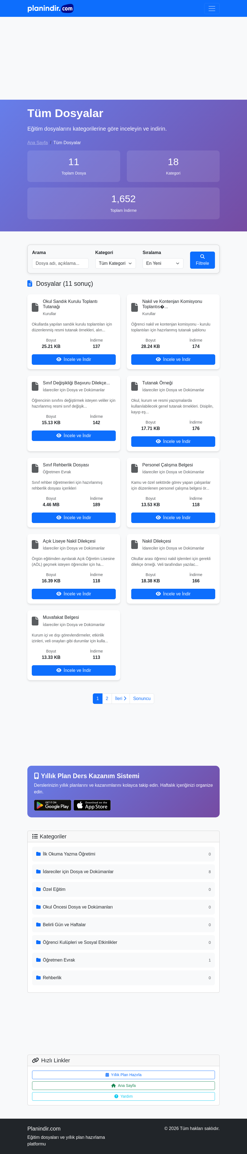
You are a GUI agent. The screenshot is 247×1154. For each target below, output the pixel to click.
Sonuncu (142, 698)
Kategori (104, 252)
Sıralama (152, 252)
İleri (120, 698)
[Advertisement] (123, 58)
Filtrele (202, 260)
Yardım (123, 1096)
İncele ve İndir (73, 359)
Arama (39, 252)
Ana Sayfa (37, 142)
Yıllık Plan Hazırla (123, 1075)
